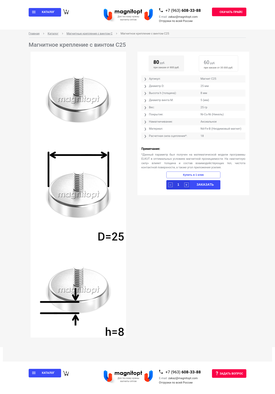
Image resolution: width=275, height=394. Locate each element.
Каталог (53, 33)
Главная (34, 33)
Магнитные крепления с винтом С (89, 33)
